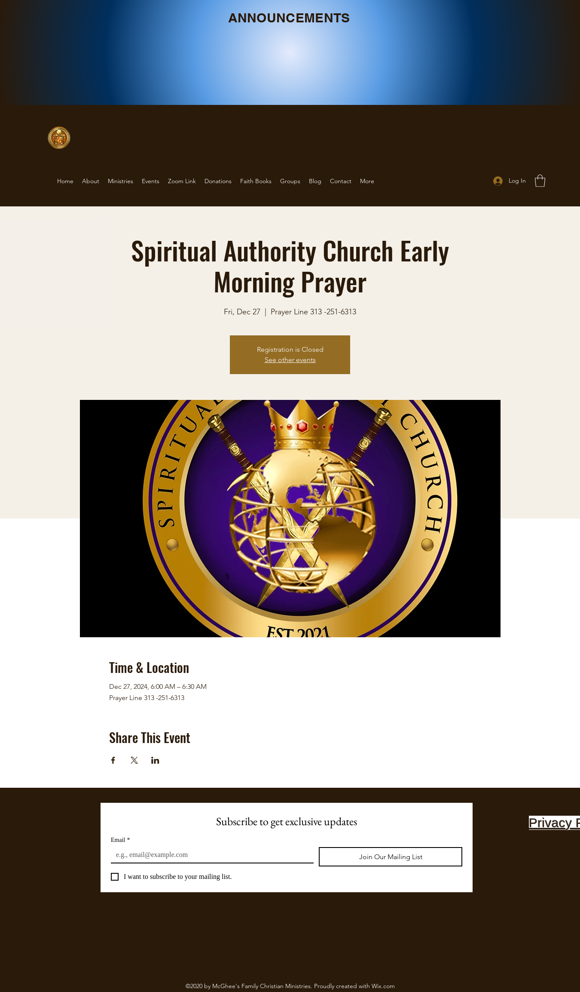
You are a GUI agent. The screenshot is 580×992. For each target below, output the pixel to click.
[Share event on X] (134, 760)
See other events (290, 360)
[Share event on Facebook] (113, 760)
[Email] (209, 855)
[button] (540, 181)
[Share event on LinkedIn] (155, 760)
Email (120, 840)
